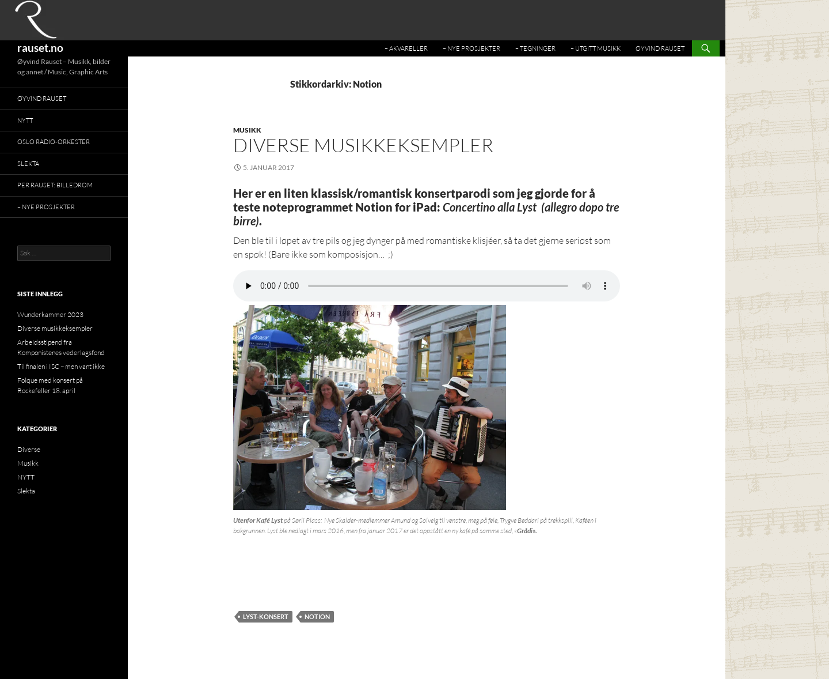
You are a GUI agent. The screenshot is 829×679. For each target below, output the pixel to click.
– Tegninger (535, 48)
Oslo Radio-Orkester (53, 142)
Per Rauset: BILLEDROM (55, 185)
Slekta (28, 164)
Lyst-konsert (265, 616)
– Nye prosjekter (471, 48)
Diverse (28, 449)
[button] (369, 407)
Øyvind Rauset (660, 48)
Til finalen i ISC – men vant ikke (61, 366)
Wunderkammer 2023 (50, 314)
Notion (317, 616)
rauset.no (40, 47)
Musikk (247, 130)
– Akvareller (406, 48)
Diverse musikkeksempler (363, 145)
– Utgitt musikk (596, 48)
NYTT (25, 120)
